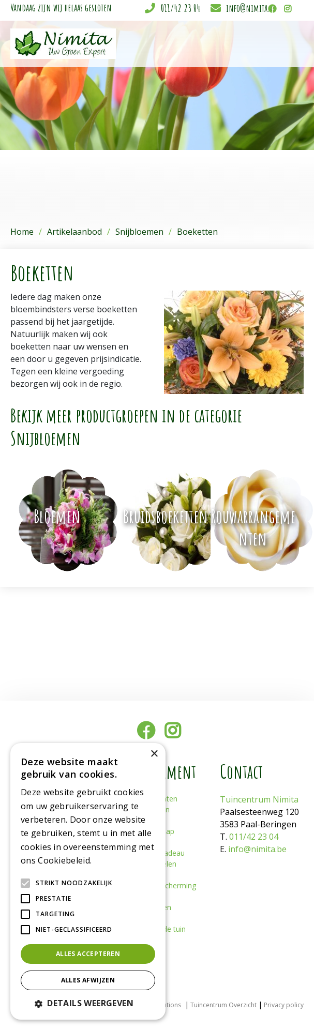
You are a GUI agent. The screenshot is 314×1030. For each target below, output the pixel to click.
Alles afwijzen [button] (88, 980)
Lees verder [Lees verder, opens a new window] (112, 861)
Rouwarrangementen (253, 527)
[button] (88, 1003)
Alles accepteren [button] (88, 953)
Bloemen (57, 516)
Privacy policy (284, 1005)
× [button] (154, 754)
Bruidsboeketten (165, 516)
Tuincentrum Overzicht (223, 1005)
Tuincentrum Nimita (259, 799)
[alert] (88, 881)
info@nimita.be (251, 8)
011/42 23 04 (180, 8)
